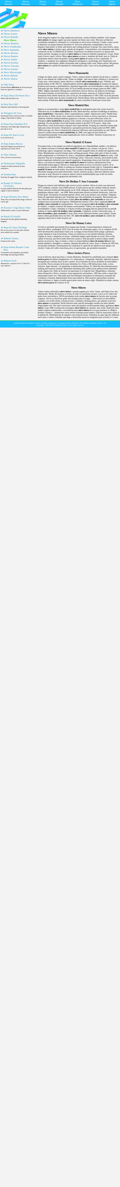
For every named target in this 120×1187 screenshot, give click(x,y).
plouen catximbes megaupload (46, 323)
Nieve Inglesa (112, 2)
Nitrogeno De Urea (13, 113)
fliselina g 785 (77, 323)
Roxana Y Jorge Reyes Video (17, 207)
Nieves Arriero (10, 34)
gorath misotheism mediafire (24, 323)
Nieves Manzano (26, 2)
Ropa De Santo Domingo (15, 227)
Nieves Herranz (8, 2)
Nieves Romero (11, 56)
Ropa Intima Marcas (13, 144)
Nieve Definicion (77, 2)
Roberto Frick (10, 261)
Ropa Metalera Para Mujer (16, 197)
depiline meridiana (89, 323)
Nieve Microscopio (13, 72)
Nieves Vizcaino (11, 66)
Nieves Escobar (11, 62)
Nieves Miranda (59, 2)
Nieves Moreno (11, 53)
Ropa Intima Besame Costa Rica (16, 248)
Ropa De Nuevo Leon (14, 135)
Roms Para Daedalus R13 (15, 124)
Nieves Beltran (11, 75)
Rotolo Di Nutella (12, 216)
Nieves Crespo (42, 2)
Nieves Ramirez (11, 43)
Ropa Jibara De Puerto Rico (17, 95)
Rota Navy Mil (11, 104)
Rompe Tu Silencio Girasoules (13, 184)
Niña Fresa (9, 84)
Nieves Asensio (11, 69)
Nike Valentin (10, 154)
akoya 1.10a (102, 323)
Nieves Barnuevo (12, 30)
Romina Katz (10, 174)
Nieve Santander (11, 50)
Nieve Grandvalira (12, 46)
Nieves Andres (10, 59)
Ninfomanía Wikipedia (14, 163)
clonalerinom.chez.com (62, 325)
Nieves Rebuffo (11, 37)
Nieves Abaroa (10, 79)
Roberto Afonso (11, 238)
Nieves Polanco (95, 2)
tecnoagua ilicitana (64, 323)
